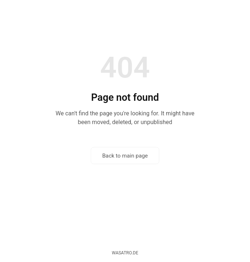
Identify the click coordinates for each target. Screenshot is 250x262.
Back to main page (125, 155)
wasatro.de (125, 252)
